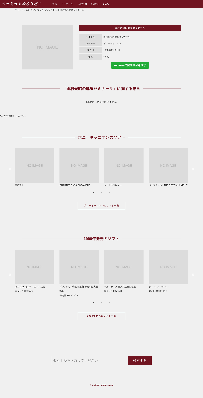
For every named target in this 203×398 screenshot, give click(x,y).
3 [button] (109, 192)
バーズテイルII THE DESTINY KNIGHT (168, 167)
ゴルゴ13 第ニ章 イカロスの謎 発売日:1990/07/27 (34, 271)
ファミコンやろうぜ (25, 10)
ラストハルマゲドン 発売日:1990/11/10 (168, 271)
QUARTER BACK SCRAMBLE (79, 167)
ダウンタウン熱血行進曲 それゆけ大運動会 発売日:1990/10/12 (79, 273)
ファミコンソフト (46, 10)
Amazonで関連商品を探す (130, 65)
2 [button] (101, 192)
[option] (47, 47)
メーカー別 (67, 4)
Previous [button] (10, 169)
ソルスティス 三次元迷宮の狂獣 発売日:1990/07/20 (124, 271)
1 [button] (93, 192)
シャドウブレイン (124, 167)
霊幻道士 (34, 167)
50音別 (95, 4)
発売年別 (82, 4)
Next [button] (193, 169)
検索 (54, 4)
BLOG (106, 4)
